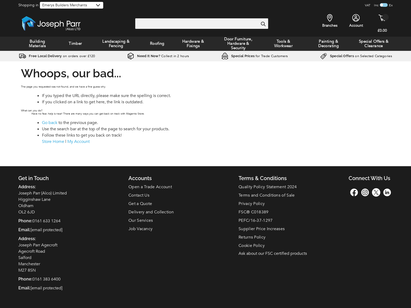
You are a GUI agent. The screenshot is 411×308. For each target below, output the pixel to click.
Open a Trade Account (150, 187)
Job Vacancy (140, 229)
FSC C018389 (254, 212)
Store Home (53, 141)
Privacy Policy (252, 204)
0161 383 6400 (47, 279)
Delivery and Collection (151, 212)
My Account (78, 141)
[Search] (263, 24)
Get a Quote (140, 204)
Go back (49, 123)
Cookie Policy (252, 245)
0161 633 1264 (47, 221)
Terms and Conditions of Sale (267, 195)
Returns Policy (252, 237)
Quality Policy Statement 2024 (268, 187)
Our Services (140, 220)
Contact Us (138, 195)
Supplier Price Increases (262, 229)
